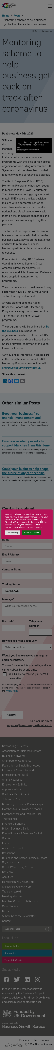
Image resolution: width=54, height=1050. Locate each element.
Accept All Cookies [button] (31, 532)
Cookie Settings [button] (13, 532)
